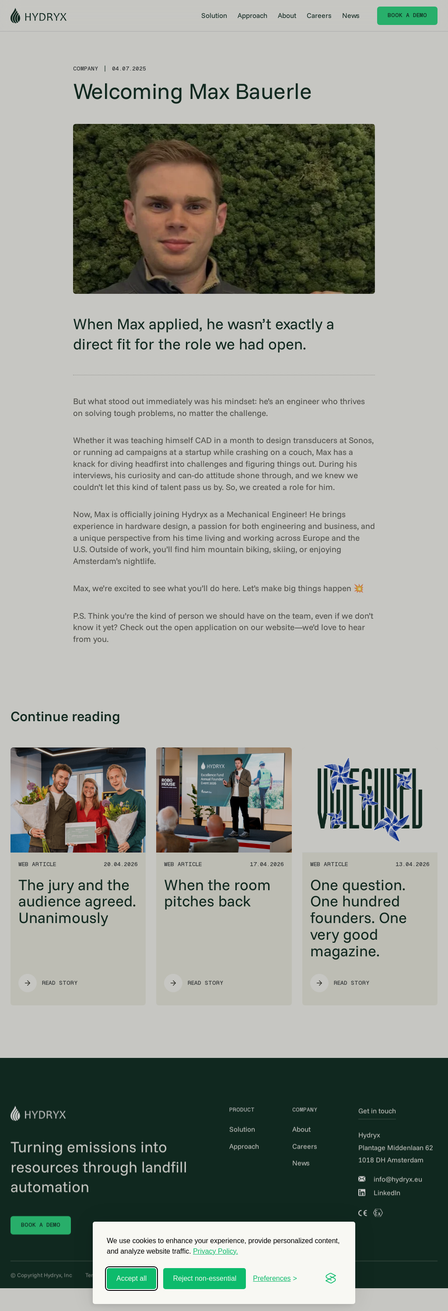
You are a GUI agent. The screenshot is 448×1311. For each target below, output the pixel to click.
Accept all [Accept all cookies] (131, 1278)
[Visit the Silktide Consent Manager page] (330, 1278)
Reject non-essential (204, 1278)
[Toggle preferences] (275, 1278)
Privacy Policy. (215, 1251)
